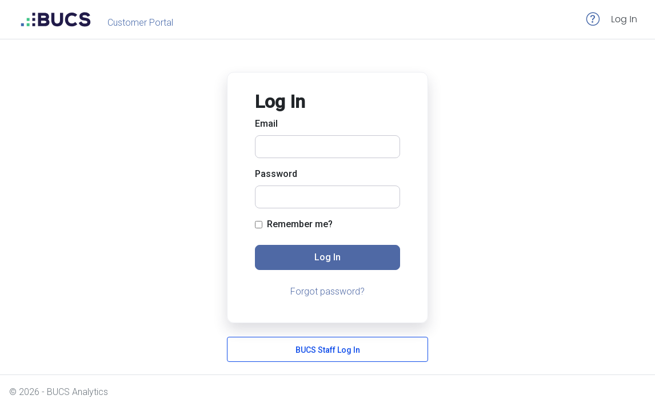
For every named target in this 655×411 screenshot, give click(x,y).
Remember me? (294, 224)
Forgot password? (327, 291)
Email (266, 123)
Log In (624, 19)
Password (276, 173)
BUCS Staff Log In (327, 349)
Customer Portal (140, 22)
